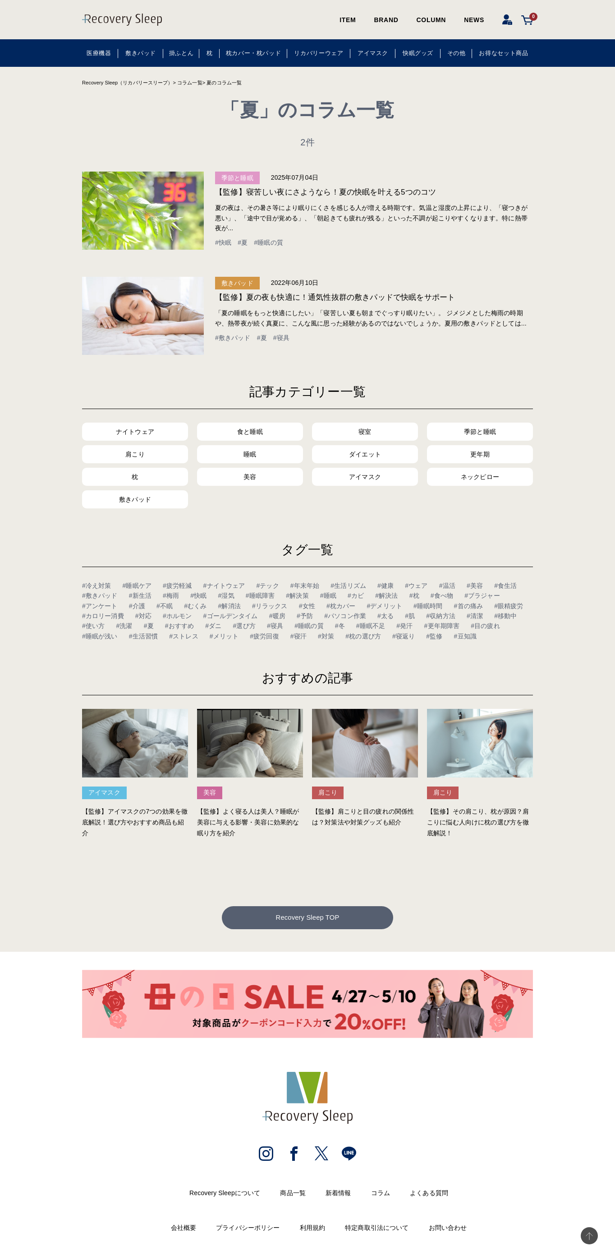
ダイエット (365, 454)
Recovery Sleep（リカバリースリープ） (127, 82)
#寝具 (281, 337)
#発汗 (404, 625)
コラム (380, 1194)
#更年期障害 (442, 625)
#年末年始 (305, 585)
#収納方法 (440, 615)
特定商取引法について (376, 1229)
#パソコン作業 (345, 615)
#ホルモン (177, 615)
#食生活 (505, 585)
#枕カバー (341, 606)
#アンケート (100, 606)
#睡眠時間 (428, 606)
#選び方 (244, 625)
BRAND (386, 19)
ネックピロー (480, 476)
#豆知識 (465, 636)
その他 (456, 53)
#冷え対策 (96, 585)
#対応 (143, 615)
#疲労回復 (264, 636)
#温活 (447, 585)
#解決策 (297, 595)
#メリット (224, 636)
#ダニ (213, 625)
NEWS (474, 19)
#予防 (305, 615)
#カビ (356, 595)
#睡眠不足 (371, 625)
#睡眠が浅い (100, 636)
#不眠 (164, 606)
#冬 (340, 625)
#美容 (475, 585)
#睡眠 (328, 595)
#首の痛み (468, 606)
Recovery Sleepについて (224, 1194)
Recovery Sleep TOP (307, 918)
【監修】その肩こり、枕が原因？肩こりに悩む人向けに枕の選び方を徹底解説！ (478, 822)
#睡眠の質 (268, 242)
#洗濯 (124, 625)
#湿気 (226, 595)
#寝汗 (298, 636)
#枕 (414, 595)
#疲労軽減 (177, 585)
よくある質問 (429, 1194)
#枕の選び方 (363, 636)
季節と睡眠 (237, 178)
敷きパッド (140, 53)
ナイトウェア (135, 431)
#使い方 (93, 625)
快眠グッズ (418, 53)
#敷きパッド (233, 337)
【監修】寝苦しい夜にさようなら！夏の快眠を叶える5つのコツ (325, 192)
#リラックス (270, 606)
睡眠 (249, 454)
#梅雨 (171, 595)
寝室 (364, 431)
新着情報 (338, 1194)
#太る (385, 615)
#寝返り (403, 636)
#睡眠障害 (260, 595)
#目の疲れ (485, 625)
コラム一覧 (189, 82)
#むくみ (195, 606)
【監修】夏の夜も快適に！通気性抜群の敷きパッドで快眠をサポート (335, 297)
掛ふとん (181, 53)
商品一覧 (293, 1194)
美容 (249, 476)
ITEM (348, 19)
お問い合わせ (448, 1229)
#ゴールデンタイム (230, 615)
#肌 (410, 615)
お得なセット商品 (503, 53)
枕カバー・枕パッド (253, 53)
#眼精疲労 (508, 606)
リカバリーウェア (318, 53)
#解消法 (229, 606)
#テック (267, 585)
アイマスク (373, 53)
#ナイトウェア (224, 585)
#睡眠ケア (137, 585)
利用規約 (313, 1229)
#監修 (434, 636)
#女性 (307, 606)
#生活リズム (348, 585)
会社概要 (184, 1229)
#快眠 (223, 242)
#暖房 (277, 615)
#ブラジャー (482, 595)
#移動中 (505, 615)
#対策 (326, 636)
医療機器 (99, 53)
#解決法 (386, 595)
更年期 (479, 454)
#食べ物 (442, 595)
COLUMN (431, 19)
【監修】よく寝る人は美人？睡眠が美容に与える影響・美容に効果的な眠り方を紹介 (248, 822)
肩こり (134, 454)
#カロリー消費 (103, 615)
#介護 (137, 606)
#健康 (385, 585)
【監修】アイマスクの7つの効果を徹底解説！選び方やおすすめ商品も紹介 (135, 822)
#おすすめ (179, 625)
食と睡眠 (250, 431)
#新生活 (140, 595)
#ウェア (416, 585)
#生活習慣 (143, 636)
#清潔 (475, 615)
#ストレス (183, 636)
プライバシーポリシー (248, 1229)
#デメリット (384, 606)
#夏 (243, 242)
